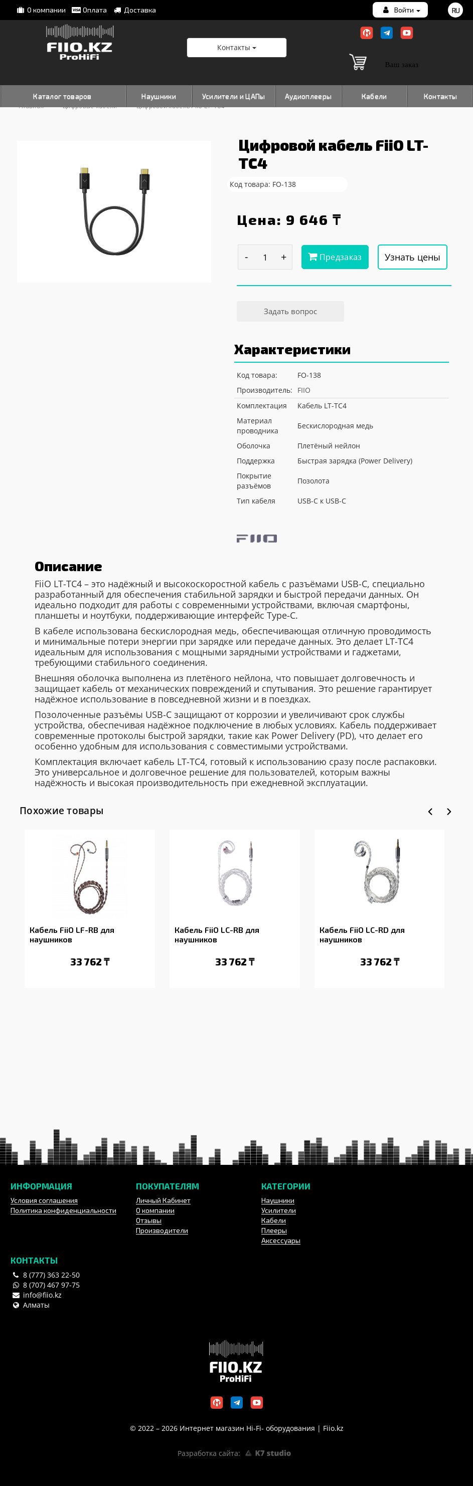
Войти (400, 10)
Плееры (274, 1230)
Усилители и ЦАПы (233, 96)
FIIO (303, 390)
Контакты (440, 96)
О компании (40, 10)
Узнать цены (412, 257)
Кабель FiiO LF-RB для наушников (72, 934)
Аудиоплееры (308, 96)
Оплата (89, 10)
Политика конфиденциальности (63, 1210)
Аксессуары (280, 1240)
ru (455, 10)
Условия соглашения (44, 1200)
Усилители (278, 1210)
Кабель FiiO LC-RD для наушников (362, 934)
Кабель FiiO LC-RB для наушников (217, 934)
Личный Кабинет (163, 1200)
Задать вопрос (290, 311)
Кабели (374, 96)
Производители (162, 1230)
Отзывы (149, 1220)
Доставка (134, 10)
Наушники (158, 96)
